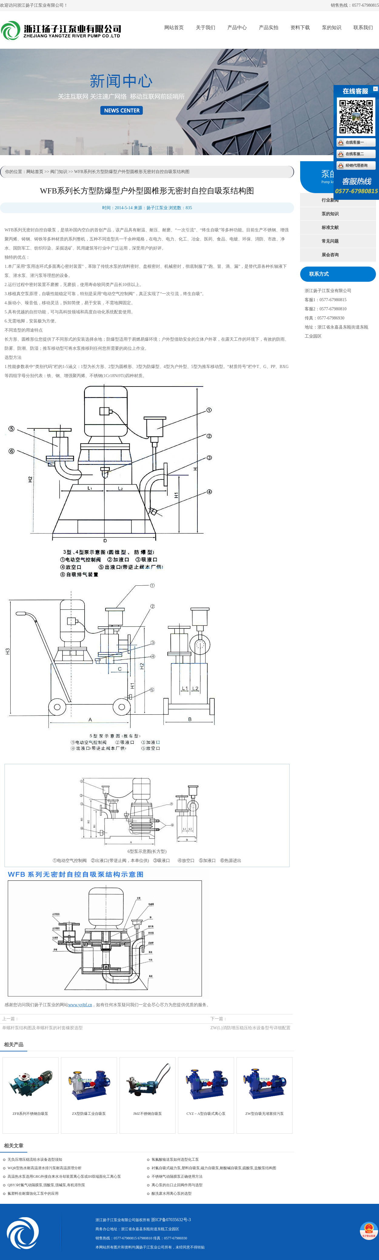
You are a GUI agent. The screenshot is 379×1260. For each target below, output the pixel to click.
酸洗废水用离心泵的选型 (172, 1193)
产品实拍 (268, 27)
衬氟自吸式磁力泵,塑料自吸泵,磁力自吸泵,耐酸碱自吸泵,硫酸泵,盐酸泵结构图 (214, 1168)
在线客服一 (355, 142)
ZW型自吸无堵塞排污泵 (264, 1114)
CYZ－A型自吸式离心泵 (206, 1114)
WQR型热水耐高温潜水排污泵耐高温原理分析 (45, 1168)
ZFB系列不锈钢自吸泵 (30, 1114)
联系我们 (363, 27)
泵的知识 (331, 27)
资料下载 (300, 27)
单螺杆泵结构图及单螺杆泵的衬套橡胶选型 (42, 1028)
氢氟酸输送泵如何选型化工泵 (175, 1159)
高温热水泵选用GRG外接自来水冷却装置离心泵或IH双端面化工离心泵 (64, 1176)
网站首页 (174, 27)
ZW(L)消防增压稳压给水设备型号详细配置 (250, 1028)
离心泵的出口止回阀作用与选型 (177, 1185)
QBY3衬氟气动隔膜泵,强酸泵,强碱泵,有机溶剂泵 (46, 1185)
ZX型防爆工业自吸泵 (89, 1114)
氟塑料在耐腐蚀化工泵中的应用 (33, 1193)
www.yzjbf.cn (80, 1005)
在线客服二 (355, 154)
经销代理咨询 (356, 165)
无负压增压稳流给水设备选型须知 (35, 1159)
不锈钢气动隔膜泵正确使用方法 (177, 1176)
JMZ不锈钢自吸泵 (147, 1114)
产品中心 (237, 27)
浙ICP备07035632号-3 (171, 1219)
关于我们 (205, 27)
